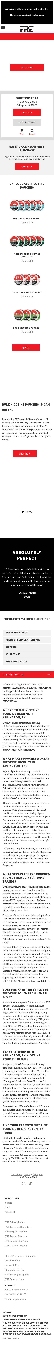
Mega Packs (27, 1084)
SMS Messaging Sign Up (17, 1274)
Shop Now (27, 67)
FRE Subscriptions (14, 1279)
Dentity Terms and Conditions (20, 1256)
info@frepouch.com (15, 1299)
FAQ (7, 1207)
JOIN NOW (27, 512)
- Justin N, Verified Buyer (27, 594)
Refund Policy (12, 1260)
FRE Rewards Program (16, 1241)
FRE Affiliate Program (16, 1245)
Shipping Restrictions (16, 1231)
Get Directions (27, 122)
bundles (11, 1109)
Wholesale (10, 1212)
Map (21, 132)
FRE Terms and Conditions (18, 1227)
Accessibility (12, 1265)
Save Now (27, 166)
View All (26, 347)
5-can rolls (40, 1067)
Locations (16, 1174)
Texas (27, 1174)
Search (32, 132)
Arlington (38, 1174)
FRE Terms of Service (16, 1236)
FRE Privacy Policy (15, 1222)
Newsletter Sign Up (14, 1270)
